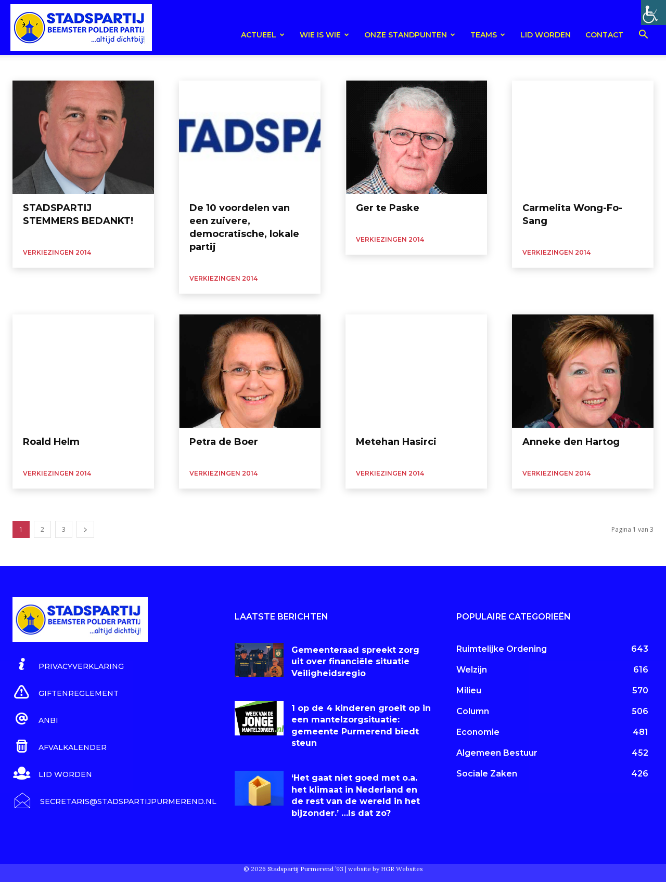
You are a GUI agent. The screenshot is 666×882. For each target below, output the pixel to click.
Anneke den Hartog (571, 441)
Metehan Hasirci (396, 441)
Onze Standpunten (409, 35)
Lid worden (545, 35)
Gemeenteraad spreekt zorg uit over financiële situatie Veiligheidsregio (355, 661)
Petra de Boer (223, 441)
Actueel (263, 35)
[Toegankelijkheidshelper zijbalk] (653, 12)
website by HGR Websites (385, 869)
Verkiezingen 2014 (57, 252)
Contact (604, 35)
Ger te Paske (387, 208)
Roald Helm (51, 441)
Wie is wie (324, 35)
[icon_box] (68, 664)
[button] (643, 36)
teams (487, 35)
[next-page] (85, 529)
